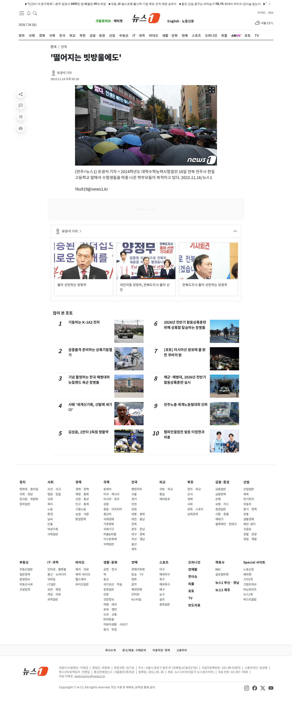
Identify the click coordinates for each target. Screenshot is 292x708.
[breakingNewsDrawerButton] (29, 13)
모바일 (51, 579)
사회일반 (52, 534)
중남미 (107, 514)
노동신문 (188, 21)
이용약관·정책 (161, 650)
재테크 (219, 519)
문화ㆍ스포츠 (195, 509)
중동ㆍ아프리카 (112, 509)
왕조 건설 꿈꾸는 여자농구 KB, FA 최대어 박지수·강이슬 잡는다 (211, 3)
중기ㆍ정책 (250, 509)
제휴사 (219, 562)
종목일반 (164, 604)
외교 (162, 482)
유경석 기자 (64, 73)
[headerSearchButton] (35, 13)
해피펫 (118, 21)
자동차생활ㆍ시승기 (115, 624)
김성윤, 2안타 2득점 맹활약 (88, 432)
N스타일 (136, 599)
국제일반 (108, 544)
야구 (162, 569)
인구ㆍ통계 (82, 504)
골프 (162, 599)
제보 (270, 13)
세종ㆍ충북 (138, 514)
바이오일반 (82, 584)
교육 (50, 499)
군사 (190, 494)
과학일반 (52, 599)
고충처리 (181, 650)
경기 (134, 499)
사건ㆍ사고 (54, 489)
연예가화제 (138, 569)
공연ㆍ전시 (110, 569)
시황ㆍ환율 (222, 514)
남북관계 (192, 514)
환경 (50, 514)
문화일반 (108, 589)
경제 (78, 482)
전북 (134, 524)
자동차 (247, 504)
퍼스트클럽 (250, 599)
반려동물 (108, 619)
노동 (50, 509)
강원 (134, 509)
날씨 (50, 519)
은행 (218, 499)
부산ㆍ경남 (138, 539)
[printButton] (21, 128)
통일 (162, 494)
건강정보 (108, 599)
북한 (190, 482)
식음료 (247, 529)
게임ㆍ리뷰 (54, 594)
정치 (22, 482)
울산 (134, 544)
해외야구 (164, 574)
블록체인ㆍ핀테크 (226, 524)
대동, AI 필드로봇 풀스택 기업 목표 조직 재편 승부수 (134, 3)
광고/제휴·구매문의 (134, 650)
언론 (106, 594)
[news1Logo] (36, 671)
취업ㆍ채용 (250, 539)
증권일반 (220, 509)
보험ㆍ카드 (222, 504)
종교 (106, 579)
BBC (218, 569)
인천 (134, 504)
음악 (134, 584)
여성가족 (52, 529)
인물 (50, 524)
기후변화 (108, 524)
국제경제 (108, 519)
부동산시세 (26, 584)
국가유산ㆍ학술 (112, 584)
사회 (50, 482)
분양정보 (24, 579)
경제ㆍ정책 (82, 489)
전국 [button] (53, 47)
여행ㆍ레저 (110, 604)
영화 (134, 579)
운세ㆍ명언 (110, 609)
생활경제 (248, 519)
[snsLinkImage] (246, 688)
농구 (162, 594)
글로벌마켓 (222, 574)
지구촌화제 (110, 539)
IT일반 (51, 584)
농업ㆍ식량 (82, 514)
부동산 (24, 562)
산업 (246, 482)
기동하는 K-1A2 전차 (84, 322)
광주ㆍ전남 (138, 529)
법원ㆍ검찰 (54, 494)
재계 (246, 494)
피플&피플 (109, 534)
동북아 (107, 489)
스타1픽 (248, 579)
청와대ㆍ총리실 (28, 489)
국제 (106, 482)
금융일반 (220, 489)
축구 (162, 579)
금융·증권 (222, 482)
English (173, 21)
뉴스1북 (248, 594)
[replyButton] (21, 105)
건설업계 (24, 589)
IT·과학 (53, 562)
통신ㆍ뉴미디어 (56, 574)
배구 (162, 589)
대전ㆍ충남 (138, 519)
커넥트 (261, 13)
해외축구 (164, 584)
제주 (134, 549)
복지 (50, 504)
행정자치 (136, 489)
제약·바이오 (82, 574)
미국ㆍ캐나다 (111, 494)
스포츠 (164, 562)
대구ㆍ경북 (138, 534)
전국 (134, 482)
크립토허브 (103, 21)
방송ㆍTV (137, 574)
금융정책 (220, 494)
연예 (134, 562)
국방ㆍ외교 (166, 489)
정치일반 (24, 504)
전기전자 (248, 499)
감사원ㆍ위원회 (28, 499)
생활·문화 (110, 562)
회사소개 (110, 650)
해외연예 (136, 589)
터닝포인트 (250, 589)
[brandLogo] (146, 17)
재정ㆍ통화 (82, 494)
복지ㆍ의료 (82, 569)
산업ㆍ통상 (82, 499)
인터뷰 (135, 594)
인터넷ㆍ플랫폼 (56, 569)
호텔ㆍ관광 (250, 534)
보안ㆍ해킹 (54, 589)
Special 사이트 (254, 562)
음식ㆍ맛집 (110, 629)
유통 (246, 514)
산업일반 (248, 489)
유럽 (106, 504)
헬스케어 (80, 579)
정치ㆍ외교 (194, 489)
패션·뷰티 (249, 524)
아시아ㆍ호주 (111, 499)
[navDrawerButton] (22, 13)
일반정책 (24, 574)
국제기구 (108, 529)
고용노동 (80, 509)
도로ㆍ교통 (110, 614)
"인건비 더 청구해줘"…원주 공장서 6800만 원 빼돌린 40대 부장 (56, 3)
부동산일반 (26, 569)
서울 (134, 494)
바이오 (80, 562)
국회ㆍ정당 (26, 494)
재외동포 (164, 499)
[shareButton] (21, 94)
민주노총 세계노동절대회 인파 (186, 404)
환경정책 (80, 519)
